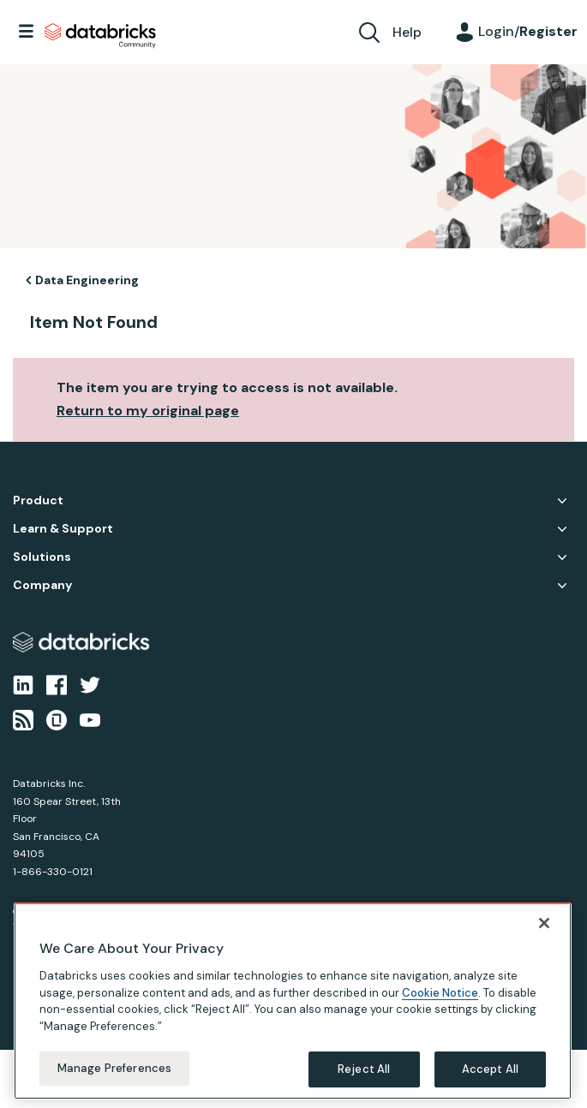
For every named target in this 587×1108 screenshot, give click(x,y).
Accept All (490, 1069)
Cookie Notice (440, 993)
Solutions (42, 557)
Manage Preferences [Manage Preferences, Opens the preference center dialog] (114, 1068)
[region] (293, 1000)
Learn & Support (63, 528)
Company (42, 585)
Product (38, 500)
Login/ (528, 31)
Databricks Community (100, 36)
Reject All (364, 1069)
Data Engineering (87, 280)
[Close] (544, 923)
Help (407, 32)
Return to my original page (148, 411)
